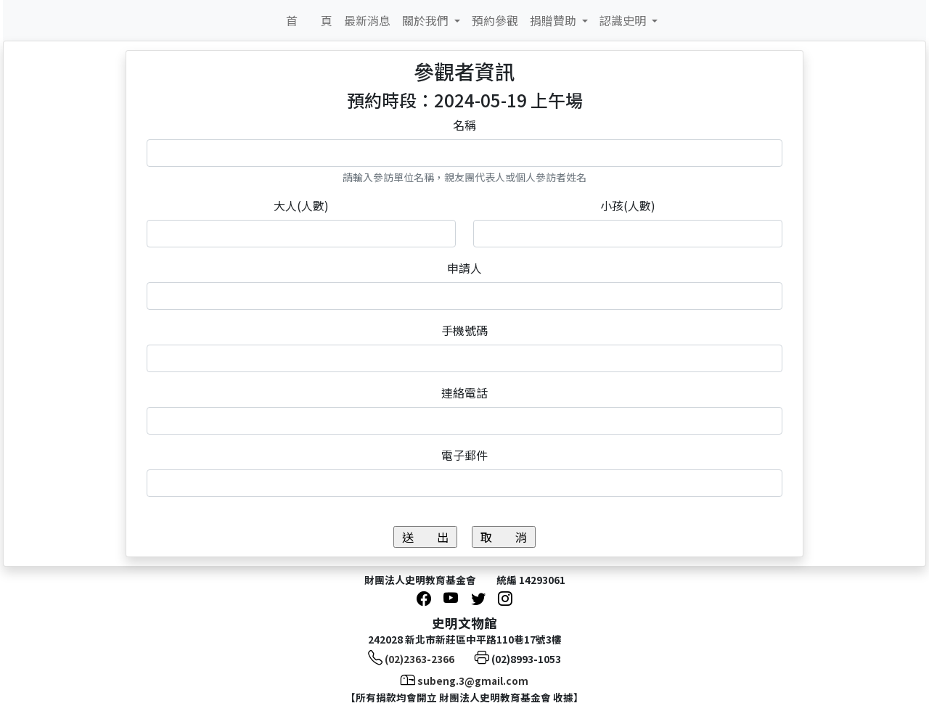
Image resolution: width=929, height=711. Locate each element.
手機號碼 (464, 330)
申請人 (464, 267)
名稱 (464, 124)
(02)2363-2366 (419, 659)
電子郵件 (464, 455)
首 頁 (309, 20)
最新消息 (367, 20)
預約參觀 (495, 20)
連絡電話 (464, 392)
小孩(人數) (627, 205)
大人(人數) (301, 205)
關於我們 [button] (426, 20)
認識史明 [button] (624, 20)
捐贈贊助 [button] (554, 20)
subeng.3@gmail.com (472, 680)
